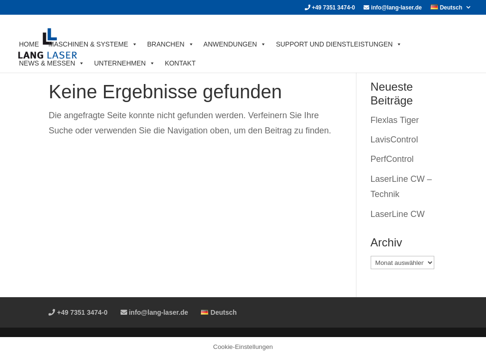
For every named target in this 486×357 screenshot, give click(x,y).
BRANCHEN (170, 44)
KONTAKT (180, 63)
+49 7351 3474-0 (330, 8)
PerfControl (392, 159)
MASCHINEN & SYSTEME (93, 44)
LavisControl (394, 139)
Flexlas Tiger (395, 120)
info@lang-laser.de (392, 8)
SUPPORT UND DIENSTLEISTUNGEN (339, 44)
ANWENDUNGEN (235, 44)
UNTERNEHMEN (124, 63)
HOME (29, 44)
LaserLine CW (398, 214)
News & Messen (51, 63)
